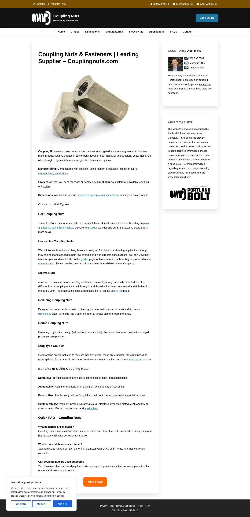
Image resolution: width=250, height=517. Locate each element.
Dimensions (92, 31)
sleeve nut (116, 290)
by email (178, 88)
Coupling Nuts (66, 16)
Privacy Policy (107, 506)
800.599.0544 (161, 4)
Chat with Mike (208, 4)
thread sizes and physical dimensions (97, 195)
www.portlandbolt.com (179, 177)
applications (136, 359)
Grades (75, 31)
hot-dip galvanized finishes (58, 227)
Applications (157, 31)
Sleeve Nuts (136, 31)
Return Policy (143, 506)
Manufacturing (114, 31)
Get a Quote (207, 17)
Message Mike (184, 4)
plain (146, 223)
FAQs (173, 31)
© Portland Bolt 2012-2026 (125, 510)
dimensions (45, 313)
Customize (21, 503)
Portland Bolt (43, 4)
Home (61, 31)
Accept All (62, 503)
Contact (187, 31)
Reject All (41, 503)
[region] (41, 494)
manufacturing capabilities (53, 173)
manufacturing (46, 263)
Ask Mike (194, 50)
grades (46, 186)
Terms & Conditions (125, 506)
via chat (191, 88)
